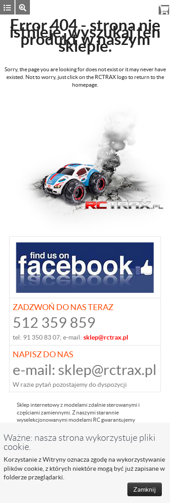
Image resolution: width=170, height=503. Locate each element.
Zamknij (144, 489)
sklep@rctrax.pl (107, 370)
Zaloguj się (98, 7)
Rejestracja (136, 7)
